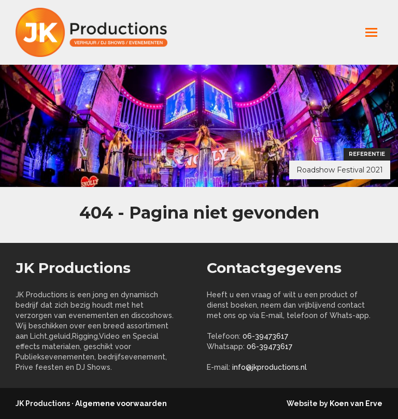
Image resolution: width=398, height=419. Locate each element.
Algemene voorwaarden (121, 403)
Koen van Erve (356, 403)
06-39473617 (265, 336)
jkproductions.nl (98, 32)
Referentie (367, 154)
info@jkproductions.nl (269, 367)
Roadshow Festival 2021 (339, 170)
